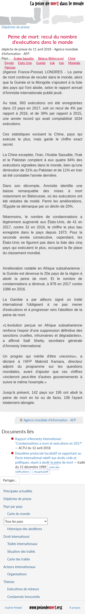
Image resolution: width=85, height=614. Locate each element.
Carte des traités (18, 559)
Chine (71, 58)
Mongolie (74, 63)
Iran (61, 63)
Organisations (17, 574)
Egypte (9, 63)
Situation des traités (21, 551)
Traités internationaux (22, 544)
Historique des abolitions (24, 529)
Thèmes (8, 582)
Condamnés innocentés (23, 597)
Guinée (41, 63)
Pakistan (10, 67)
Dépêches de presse (15, 27)
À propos (74, 607)
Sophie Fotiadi (13, 607)
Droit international (16, 536)
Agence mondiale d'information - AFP (50, 420)
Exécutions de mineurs (23, 589)
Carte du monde (18, 514)
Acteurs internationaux (19, 567)
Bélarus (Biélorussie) (51, 58)
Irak (52, 63)
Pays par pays (12, 506)
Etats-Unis (25, 63)
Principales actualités (17, 491)
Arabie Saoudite (24, 58)
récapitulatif (41, 471)
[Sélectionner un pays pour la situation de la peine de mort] (26, 521)
